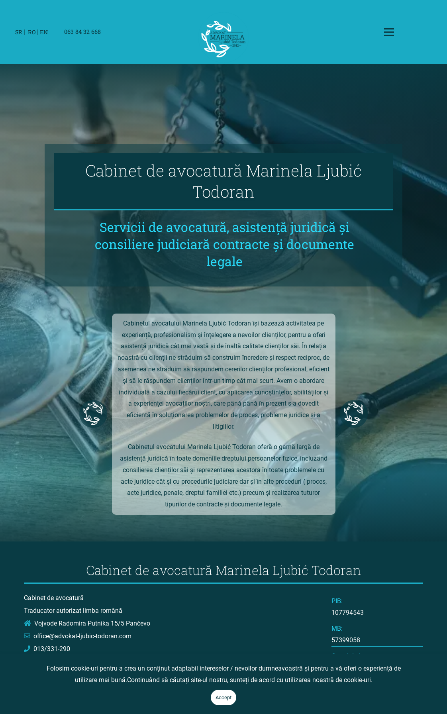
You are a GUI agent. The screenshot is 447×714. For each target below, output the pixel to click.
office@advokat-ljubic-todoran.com (77, 636)
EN (44, 32)
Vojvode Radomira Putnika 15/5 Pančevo (87, 623)
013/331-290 (47, 649)
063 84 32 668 (82, 31)
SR (18, 32)
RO (32, 32)
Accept (223, 697)
